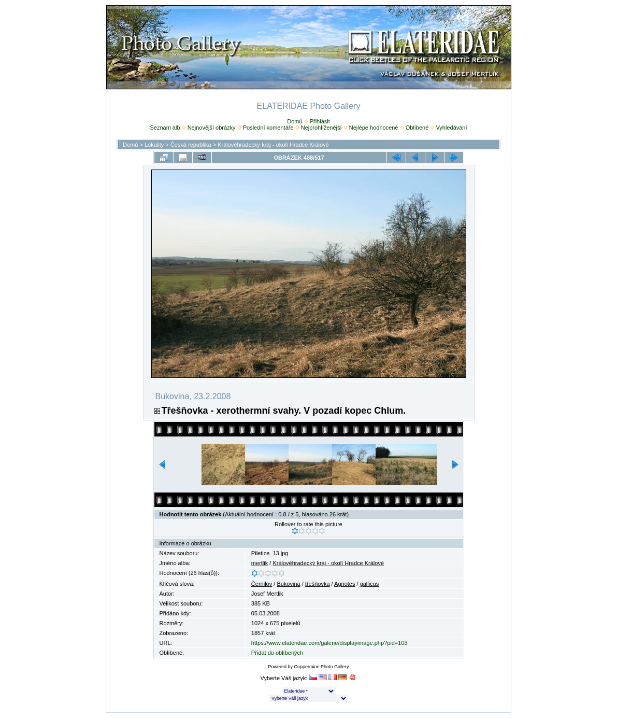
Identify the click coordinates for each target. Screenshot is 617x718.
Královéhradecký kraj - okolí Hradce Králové (273, 145)
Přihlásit (320, 121)
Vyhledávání (451, 127)
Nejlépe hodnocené (373, 127)
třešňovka (317, 584)
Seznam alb (165, 127)
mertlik (259, 563)
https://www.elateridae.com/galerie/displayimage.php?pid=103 (329, 643)
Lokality (154, 145)
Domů (294, 121)
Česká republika (190, 145)
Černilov (261, 584)
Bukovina (288, 584)
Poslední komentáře (268, 127)
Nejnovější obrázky (212, 127)
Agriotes (344, 584)
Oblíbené (417, 127)
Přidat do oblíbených (277, 653)
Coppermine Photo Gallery (321, 666)
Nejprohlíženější (321, 127)
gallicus (369, 584)
